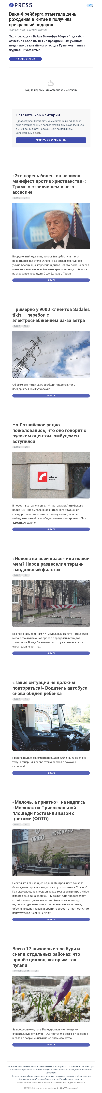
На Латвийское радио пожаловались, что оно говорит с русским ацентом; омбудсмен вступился (49, 433)
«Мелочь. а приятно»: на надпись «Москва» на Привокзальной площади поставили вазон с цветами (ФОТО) (49, 810)
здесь (37, 132)
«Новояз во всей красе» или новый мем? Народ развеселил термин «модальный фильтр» (50, 564)
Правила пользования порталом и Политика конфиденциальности (51, 1082)
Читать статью (25, 59)
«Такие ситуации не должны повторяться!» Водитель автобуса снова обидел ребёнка (49, 688)
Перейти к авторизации (51, 140)
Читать (51, 280)
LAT (90, 5)
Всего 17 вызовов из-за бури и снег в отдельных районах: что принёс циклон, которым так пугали (46, 957)
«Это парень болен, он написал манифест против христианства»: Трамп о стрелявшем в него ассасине (49, 184)
